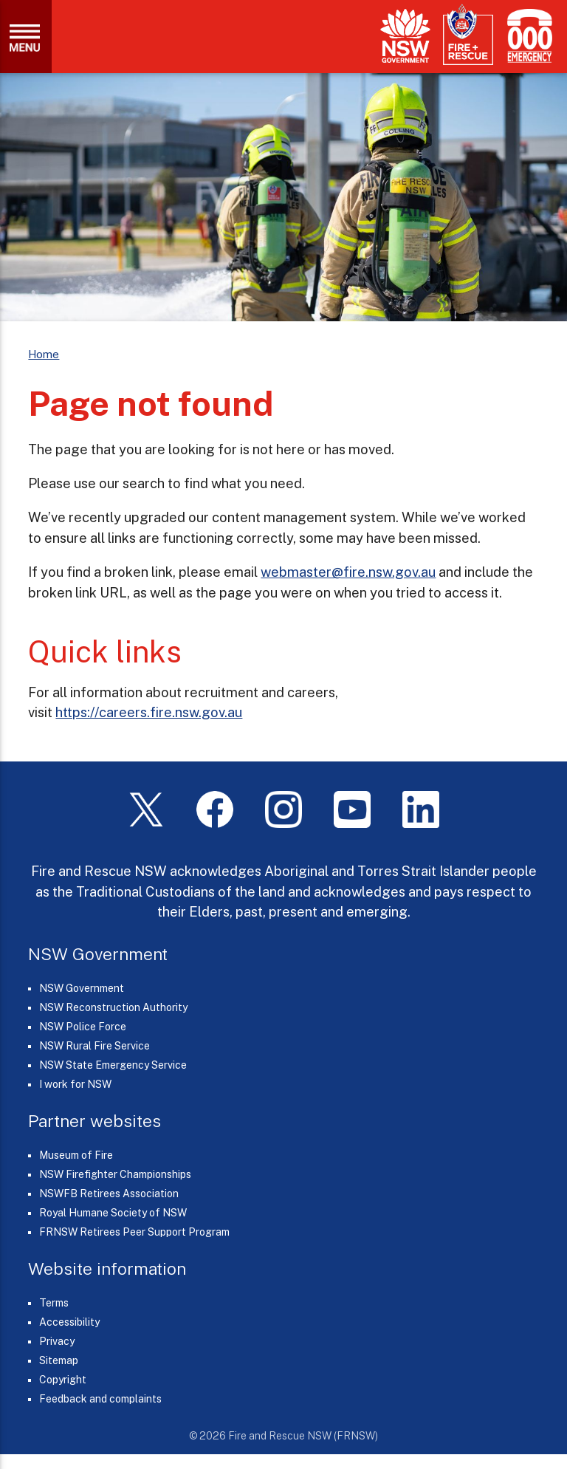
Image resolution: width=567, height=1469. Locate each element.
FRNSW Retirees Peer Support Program (134, 1232)
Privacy (57, 1341)
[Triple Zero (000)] (526, 36)
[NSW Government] (405, 36)
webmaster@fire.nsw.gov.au (348, 572)
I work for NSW (75, 1084)
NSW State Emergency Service (113, 1065)
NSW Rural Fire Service (94, 1046)
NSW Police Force (82, 1027)
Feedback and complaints (100, 1399)
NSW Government (81, 988)
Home (43, 354)
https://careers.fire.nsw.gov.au (148, 712)
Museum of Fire (76, 1155)
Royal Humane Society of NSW (113, 1213)
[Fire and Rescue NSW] (468, 35)
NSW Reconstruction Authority (113, 1007)
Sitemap (58, 1360)
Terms (54, 1303)
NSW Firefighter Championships (115, 1174)
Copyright (62, 1380)
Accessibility (69, 1322)
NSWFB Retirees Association (109, 1193)
